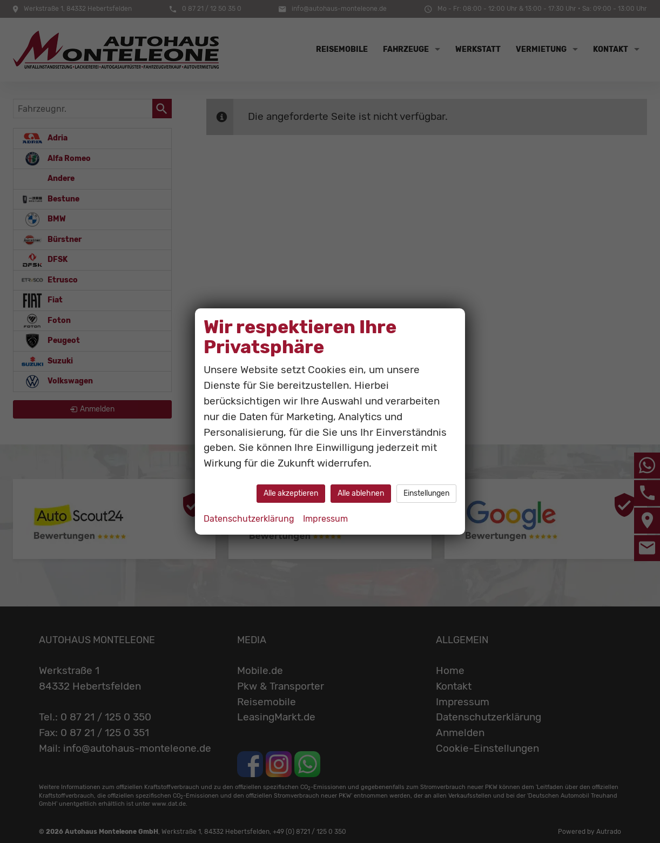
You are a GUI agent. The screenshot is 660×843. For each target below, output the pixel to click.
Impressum (325, 519)
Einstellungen (426, 493)
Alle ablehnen (361, 493)
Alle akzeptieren (291, 493)
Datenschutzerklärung (249, 519)
